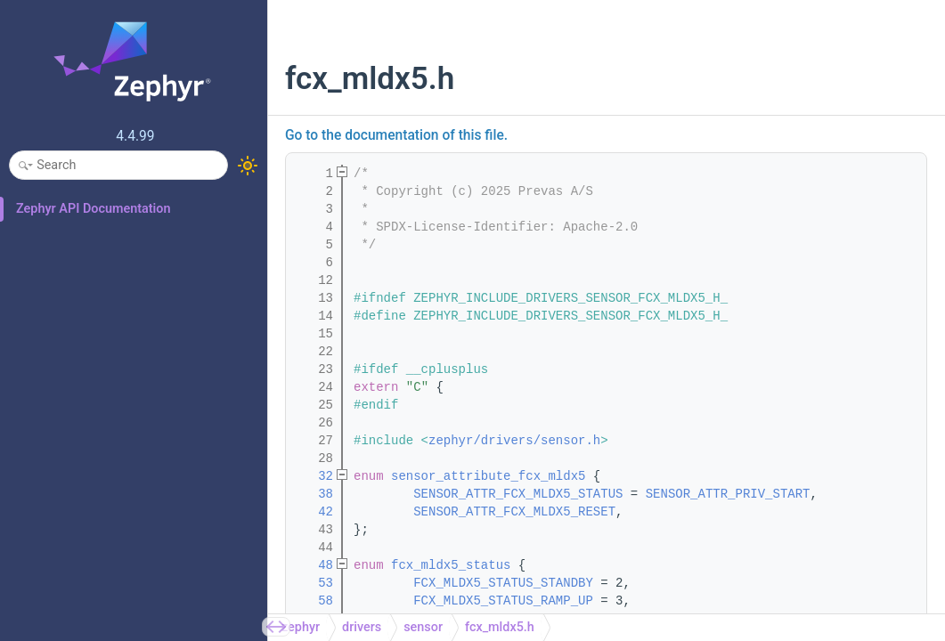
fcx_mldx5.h (499, 627)
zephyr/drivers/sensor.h (514, 441)
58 (314, 601)
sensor (423, 627)
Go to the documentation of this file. (396, 135)
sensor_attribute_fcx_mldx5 (488, 476)
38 (314, 494)
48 (314, 565)
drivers (361, 627)
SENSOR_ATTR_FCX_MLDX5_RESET (514, 512)
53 (314, 583)
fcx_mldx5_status (450, 565)
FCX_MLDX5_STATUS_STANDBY (503, 583)
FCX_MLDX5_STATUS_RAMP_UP (503, 601)
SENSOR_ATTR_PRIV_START (728, 494)
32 (314, 476)
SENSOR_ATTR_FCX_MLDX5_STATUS (518, 494)
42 (314, 512)
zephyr (300, 627)
